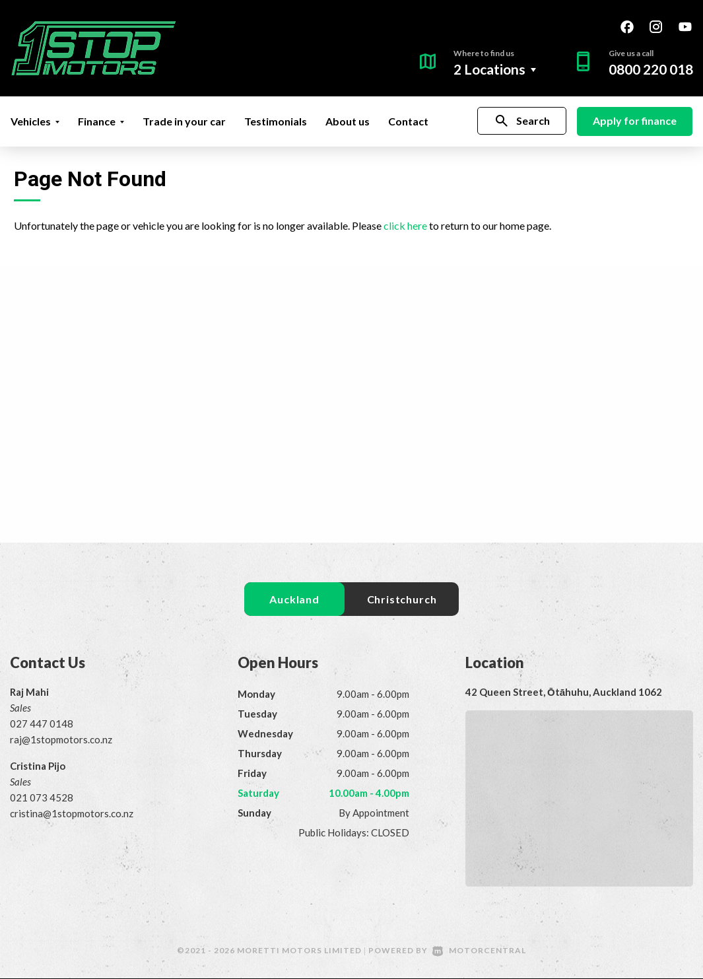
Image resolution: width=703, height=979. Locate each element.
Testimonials (275, 121)
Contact (408, 121)
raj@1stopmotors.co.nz (61, 740)
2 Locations (489, 69)
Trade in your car (184, 121)
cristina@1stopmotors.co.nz (71, 814)
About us (347, 121)
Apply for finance (635, 120)
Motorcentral (479, 951)
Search (522, 121)
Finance (101, 121)
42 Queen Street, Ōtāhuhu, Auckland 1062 (563, 692)
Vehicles (35, 121)
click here (405, 225)
